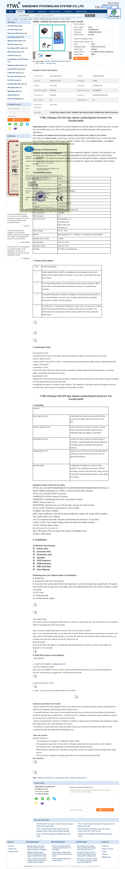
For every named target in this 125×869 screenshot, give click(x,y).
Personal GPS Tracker (14, 76)
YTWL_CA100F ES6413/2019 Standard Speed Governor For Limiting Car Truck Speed (36, 860)
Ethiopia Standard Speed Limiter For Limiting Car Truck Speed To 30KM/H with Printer (36, 854)
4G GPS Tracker (12, 26)
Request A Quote (108, 5)
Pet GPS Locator (13, 80)
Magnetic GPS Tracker (15, 41)
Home (11, 11)
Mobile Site (106, 857)
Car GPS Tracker (13, 29)
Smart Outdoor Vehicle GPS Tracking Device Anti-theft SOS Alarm (62, 854)
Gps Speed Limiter (26, 19)
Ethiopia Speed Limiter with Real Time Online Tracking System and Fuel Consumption (37, 847)
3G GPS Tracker (12, 55)
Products (20, 11)
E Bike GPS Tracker (14, 73)
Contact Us (67, 11)
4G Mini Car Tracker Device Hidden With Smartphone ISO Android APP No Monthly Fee (86, 854)
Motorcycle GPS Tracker (15, 33)
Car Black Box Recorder (15, 84)
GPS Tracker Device (14, 52)
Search (91, 15)
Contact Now (18, 120)
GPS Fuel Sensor (13, 44)
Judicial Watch (12, 95)
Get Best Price (51, 63)
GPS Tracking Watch (14, 99)
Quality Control (55, 11)
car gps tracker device (62, 778)
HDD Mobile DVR (13, 91)
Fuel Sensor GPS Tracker (16, 48)
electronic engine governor (78, 778)
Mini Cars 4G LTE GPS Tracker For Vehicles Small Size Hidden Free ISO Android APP (87, 860)
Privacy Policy (28, 866)
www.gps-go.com (59, 664)
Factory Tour (42, 11)
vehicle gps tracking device (45, 778)
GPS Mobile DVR (13, 87)
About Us (30, 11)
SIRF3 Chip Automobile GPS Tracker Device (61, 859)
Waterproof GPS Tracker (15, 65)
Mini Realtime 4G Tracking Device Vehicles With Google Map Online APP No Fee (86, 847)
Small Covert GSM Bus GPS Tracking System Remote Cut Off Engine (61, 847)
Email (117, 5)
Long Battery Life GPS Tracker (17, 59)
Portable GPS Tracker (14, 69)
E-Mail (104, 851)
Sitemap (104, 854)
